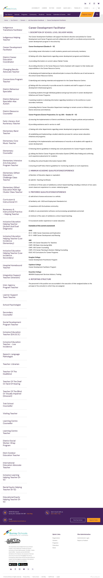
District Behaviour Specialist (11, 90)
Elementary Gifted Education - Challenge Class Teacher (11, 176)
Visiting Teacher (10, 413)
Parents (48, 14)
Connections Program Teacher (13, 80)
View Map (30, 513)
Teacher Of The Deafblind (10, 372)
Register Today (86, 14)
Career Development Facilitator (12, 48)
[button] (97, 14)
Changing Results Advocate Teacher (11, 70)
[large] (94, 8)
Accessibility (36, 8)
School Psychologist (12, 305)
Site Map (43, 576)
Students (41, 14)
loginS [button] (87, 8)
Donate (58, 8)
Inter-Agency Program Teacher (10, 286)
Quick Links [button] (67, 8)
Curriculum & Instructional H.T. (10, 200)
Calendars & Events (59, 14)
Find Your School (77, 520)
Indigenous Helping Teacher (11, 38)
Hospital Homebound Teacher (12, 266)
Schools (17, 14)
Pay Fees (51, 8)
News (54, 548)
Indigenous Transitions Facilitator (12, 28)
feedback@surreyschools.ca (17, 521)
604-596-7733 (55, 514)
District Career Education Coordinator (9, 59)
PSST (69, 14)
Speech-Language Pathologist (11, 355)
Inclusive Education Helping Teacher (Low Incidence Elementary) (12, 239)
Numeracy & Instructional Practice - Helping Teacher (12, 211)
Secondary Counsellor (8, 313)
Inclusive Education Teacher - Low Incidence (12, 344)
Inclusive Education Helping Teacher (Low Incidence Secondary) (12, 254)
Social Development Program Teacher (12, 323)
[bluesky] (98, 3)
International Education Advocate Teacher (12, 465)
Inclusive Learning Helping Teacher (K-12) (12, 477)
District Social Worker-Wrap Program (9, 443)
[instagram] (94, 3)
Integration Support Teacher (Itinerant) (12, 276)
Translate (78, 8)
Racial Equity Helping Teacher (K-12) (12, 488)
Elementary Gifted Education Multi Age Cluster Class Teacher (12, 189)
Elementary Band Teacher (10, 132)
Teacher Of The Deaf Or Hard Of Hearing (12, 382)
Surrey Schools (8, 576)
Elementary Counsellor (8, 151)
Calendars (56, 545)
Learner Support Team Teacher (10, 296)
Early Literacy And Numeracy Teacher (11, 122)
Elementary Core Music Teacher (10, 142)
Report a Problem (82, 540)
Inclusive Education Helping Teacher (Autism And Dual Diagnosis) (12, 225)
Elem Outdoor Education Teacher (11, 454)
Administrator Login (83, 538)
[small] (92, 8)
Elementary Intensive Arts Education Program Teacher (12, 163)
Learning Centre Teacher (10, 432)
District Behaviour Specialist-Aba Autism (11, 101)
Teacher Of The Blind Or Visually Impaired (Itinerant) (12, 393)
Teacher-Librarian (11, 364)
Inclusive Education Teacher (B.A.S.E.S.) (12, 333)
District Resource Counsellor (11, 112)
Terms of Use (35, 576)
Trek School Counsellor (8, 404)
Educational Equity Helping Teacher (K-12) (12, 499)
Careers (44, 8)
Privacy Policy (26, 576)
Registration (56, 538)
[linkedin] (85, 3)
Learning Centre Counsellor (10, 422)
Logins (58, 576)
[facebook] (89, 3)
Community (33, 14)
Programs (24, 14)
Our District (8, 14)
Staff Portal (51, 576)
